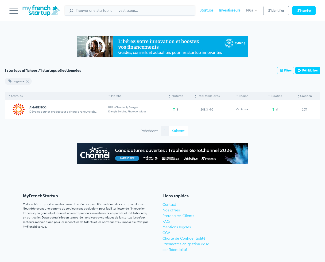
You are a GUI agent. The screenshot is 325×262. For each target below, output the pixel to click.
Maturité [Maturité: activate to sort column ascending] (177, 96)
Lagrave (16, 81)
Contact (169, 204)
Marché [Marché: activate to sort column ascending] (116, 96)
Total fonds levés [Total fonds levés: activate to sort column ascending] (208, 96)
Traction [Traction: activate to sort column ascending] (276, 96)
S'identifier (276, 10)
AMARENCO (37, 107)
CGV (166, 232)
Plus (252, 10)
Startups (206, 10)
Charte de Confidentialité (183, 238)
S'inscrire (304, 10)
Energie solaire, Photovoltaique (127, 111)
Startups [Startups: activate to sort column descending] (17, 96)
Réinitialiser (310, 70)
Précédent (149, 131)
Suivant (178, 131)
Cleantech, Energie (126, 107)
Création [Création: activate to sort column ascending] (306, 96)
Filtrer (288, 70)
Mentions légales (176, 227)
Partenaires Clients (178, 216)
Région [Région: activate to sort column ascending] (243, 96)
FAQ (166, 221)
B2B (110, 107)
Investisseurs (229, 10)
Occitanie (242, 109)
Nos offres (171, 210)
